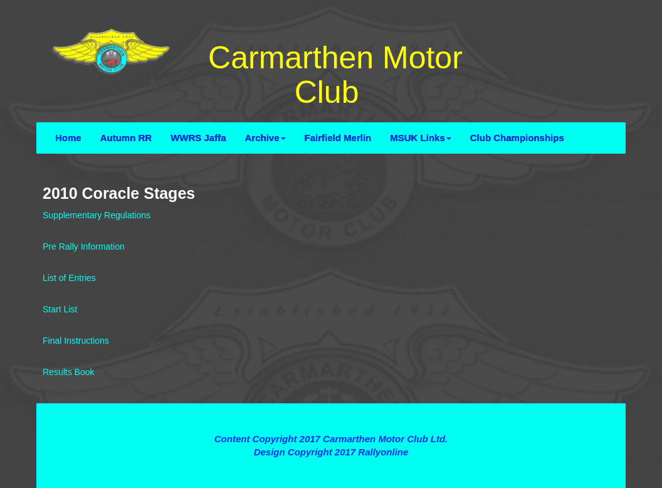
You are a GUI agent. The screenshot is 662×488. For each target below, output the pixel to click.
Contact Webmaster (331, 465)
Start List (60, 309)
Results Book (68, 372)
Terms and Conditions (330, 416)
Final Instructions (76, 341)
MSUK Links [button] (420, 137)
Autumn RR (126, 137)
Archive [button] (265, 137)
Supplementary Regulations (96, 215)
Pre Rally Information (84, 246)
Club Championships (517, 137)
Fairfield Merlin (338, 137)
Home (68, 137)
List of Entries (69, 278)
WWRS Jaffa (198, 137)
